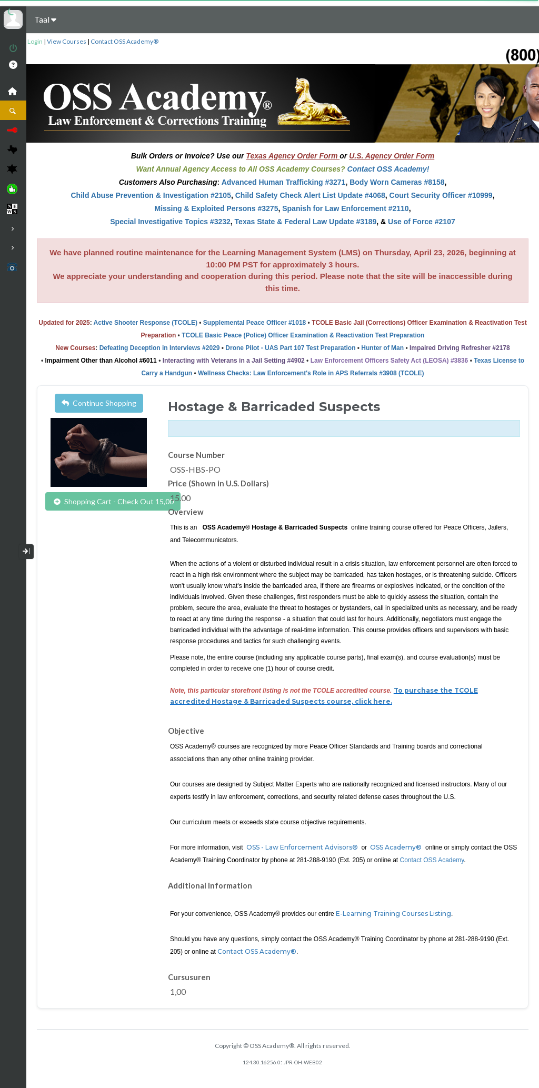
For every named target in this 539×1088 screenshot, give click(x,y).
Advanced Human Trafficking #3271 (284, 182)
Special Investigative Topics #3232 (170, 221)
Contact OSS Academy (432, 860)
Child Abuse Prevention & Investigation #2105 (151, 195)
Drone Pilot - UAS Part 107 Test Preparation (290, 348)
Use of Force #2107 (421, 221)
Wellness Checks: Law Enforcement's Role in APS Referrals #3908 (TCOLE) (311, 373)
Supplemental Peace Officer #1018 (254, 322)
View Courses (66, 41)
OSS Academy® (395, 847)
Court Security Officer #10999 (441, 195)
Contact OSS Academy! (388, 169)
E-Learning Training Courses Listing (393, 913)
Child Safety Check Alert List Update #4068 (310, 195)
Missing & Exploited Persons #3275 (216, 208)
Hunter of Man (382, 348)
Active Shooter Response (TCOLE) (145, 322)
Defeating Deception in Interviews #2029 (159, 348)
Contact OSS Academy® (124, 41)
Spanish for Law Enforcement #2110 (345, 208)
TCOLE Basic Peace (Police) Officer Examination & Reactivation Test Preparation (303, 335)
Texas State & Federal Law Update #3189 (306, 221)
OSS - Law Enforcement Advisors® (302, 847)
